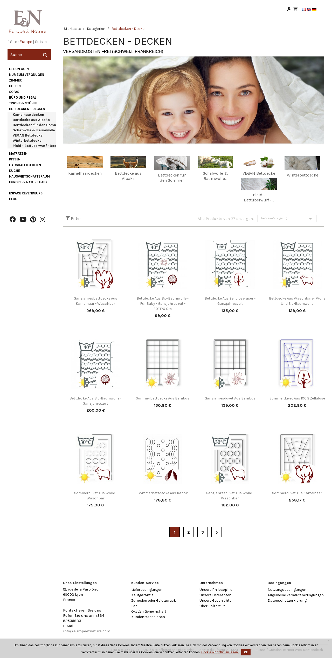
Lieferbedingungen (146, 589)
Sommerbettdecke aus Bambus (162, 398)
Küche (14, 171)
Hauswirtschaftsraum (29, 176)
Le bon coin (19, 69)
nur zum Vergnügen (26, 75)
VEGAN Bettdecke (28, 135)
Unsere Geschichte (215, 600)
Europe (25, 41)
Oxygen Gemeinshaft (148, 611)
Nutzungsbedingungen (287, 589)
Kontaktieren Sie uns (82, 610)
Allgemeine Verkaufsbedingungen (296, 595)
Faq (134, 606)
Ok (246, 652)
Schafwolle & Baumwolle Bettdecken (44, 130)
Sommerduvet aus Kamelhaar (297, 493)
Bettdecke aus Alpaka (31, 120)
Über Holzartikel (212, 606)
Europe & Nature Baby (28, 182)
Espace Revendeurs (26, 193)
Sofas (14, 92)
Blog (13, 199)
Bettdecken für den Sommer (37, 125)
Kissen (14, 159)
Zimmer (15, 80)
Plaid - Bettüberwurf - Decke (36, 146)
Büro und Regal (22, 97)
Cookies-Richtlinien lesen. (220, 652)
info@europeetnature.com (86, 631)
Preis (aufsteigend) (287, 219)
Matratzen (18, 153)
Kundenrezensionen (148, 617)
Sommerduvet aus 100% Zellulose (297, 398)
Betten (15, 86)
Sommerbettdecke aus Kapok (163, 493)
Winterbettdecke (27, 141)
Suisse (40, 41)
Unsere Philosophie (215, 589)
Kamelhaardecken (28, 115)
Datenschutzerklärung (287, 600)
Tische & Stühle (23, 103)
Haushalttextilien (25, 165)
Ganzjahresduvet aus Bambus (230, 398)
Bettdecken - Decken (27, 109)
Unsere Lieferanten (215, 595)
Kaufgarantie (142, 595)
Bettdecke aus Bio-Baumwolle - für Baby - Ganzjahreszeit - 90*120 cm (163, 303)
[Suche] (29, 55)
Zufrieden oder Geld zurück (153, 600)
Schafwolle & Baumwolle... (215, 176)
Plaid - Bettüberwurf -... (259, 197)
